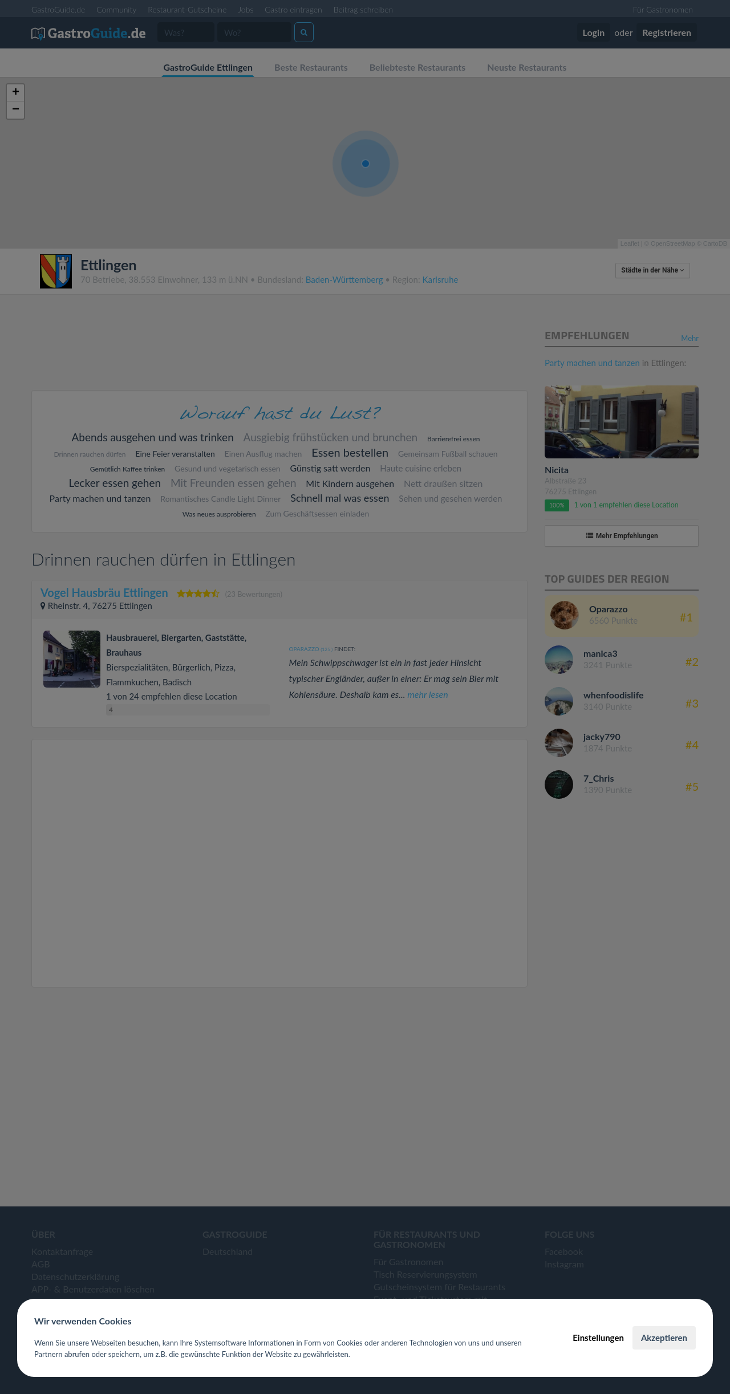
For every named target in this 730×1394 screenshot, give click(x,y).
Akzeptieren (664, 1337)
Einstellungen (598, 1337)
